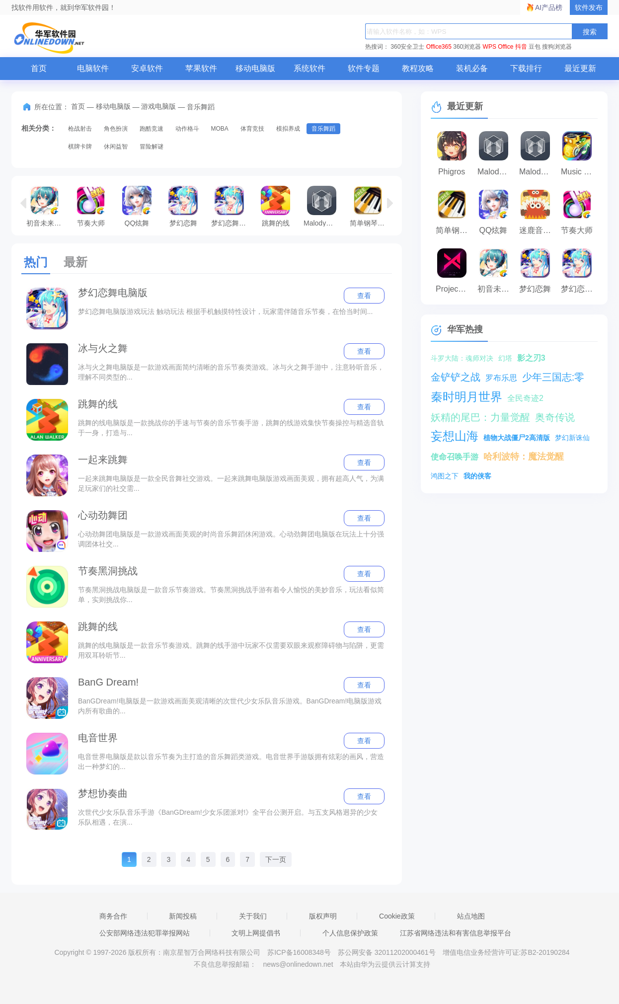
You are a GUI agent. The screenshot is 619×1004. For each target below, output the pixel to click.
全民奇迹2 (525, 398)
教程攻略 (418, 68)
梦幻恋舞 (183, 206)
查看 (364, 296)
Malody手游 (537, 171)
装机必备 (472, 68)
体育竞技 (252, 128)
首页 (39, 68)
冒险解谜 (151, 146)
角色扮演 (116, 128)
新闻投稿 (183, 916)
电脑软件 (93, 68)
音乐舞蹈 (323, 128)
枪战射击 (80, 128)
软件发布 (589, 7)
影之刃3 (531, 358)
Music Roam (579, 171)
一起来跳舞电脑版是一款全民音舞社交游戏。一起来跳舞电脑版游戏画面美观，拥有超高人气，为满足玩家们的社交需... (231, 483)
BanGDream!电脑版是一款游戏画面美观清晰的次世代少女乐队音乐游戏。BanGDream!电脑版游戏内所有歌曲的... (230, 706)
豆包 (535, 46)
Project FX (454, 289)
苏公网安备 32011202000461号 (388, 952)
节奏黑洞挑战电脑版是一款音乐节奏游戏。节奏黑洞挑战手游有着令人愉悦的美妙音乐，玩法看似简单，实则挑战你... (231, 595)
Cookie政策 (397, 916)
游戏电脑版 (158, 106)
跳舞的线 (275, 206)
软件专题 (364, 68)
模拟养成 (288, 128)
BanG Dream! (108, 682)
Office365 (439, 46)
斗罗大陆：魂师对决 (462, 358)
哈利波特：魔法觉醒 (523, 457)
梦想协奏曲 (103, 793)
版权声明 (323, 916)
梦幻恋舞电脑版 (231, 206)
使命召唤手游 (454, 457)
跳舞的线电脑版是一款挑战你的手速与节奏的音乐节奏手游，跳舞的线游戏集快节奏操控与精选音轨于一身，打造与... (231, 428)
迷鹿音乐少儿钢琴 (537, 230)
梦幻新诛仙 (572, 438)
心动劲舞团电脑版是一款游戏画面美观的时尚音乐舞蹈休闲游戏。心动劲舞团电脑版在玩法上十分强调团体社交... (231, 539)
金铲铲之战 (455, 377)
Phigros (451, 171)
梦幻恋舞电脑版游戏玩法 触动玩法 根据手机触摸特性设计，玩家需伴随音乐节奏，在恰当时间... (225, 311)
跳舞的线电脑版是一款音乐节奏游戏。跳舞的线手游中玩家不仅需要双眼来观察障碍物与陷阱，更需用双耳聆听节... (231, 650)
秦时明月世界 (466, 396)
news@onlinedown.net (298, 964)
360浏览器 (467, 46)
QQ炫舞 (137, 206)
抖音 (521, 46)
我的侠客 (477, 476)
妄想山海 (454, 436)
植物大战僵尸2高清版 (516, 438)
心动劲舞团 (103, 515)
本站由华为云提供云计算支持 (385, 964)
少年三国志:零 (553, 377)
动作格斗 (187, 128)
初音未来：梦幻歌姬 (47, 206)
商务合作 (113, 916)
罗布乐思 (501, 378)
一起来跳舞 (103, 459)
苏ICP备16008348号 (299, 952)
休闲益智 (116, 146)
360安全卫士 (407, 46)
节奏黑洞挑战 (108, 571)
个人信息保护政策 (350, 932)
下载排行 (526, 68)
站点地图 (471, 916)
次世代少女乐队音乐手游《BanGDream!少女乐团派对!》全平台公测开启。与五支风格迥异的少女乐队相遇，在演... (228, 817)
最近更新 (580, 68)
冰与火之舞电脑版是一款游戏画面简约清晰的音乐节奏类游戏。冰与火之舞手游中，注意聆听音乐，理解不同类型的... (231, 372)
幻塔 (505, 358)
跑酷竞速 (151, 128)
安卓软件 (147, 68)
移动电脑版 (255, 68)
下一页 (275, 859)
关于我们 (253, 916)
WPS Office (498, 46)
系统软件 (309, 68)
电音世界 (98, 738)
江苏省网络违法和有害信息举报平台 (455, 932)
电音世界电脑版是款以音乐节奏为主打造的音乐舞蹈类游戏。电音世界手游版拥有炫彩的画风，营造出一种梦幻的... (231, 762)
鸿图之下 (445, 476)
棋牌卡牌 (80, 146)
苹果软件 (201, 68)
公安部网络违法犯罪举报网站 (144, 932)
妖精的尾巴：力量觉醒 (480, 417)
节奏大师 (90, 206)
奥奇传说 (555, 417)
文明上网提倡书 (256, 932)
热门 (36, 262)
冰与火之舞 (103, 348)
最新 (75, 262)
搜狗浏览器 (557, 46)
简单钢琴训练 (370, 206)
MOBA (219, 128)
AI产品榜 (548, 7)
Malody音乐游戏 (324, 206)
